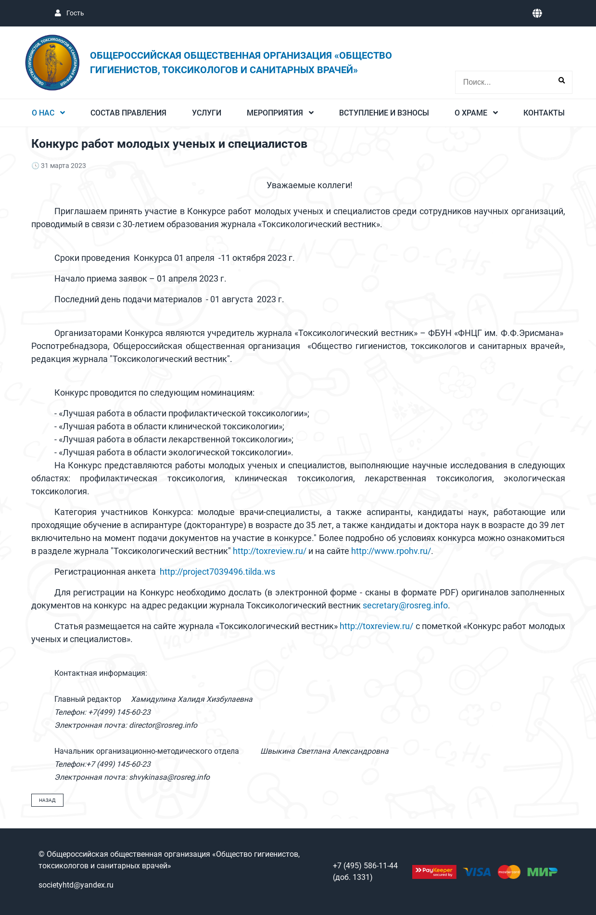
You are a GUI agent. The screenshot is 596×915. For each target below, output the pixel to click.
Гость (74, 13)
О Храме (472, 112)
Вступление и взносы (384, 112)
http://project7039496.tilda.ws (217, 572)
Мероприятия (276, 112)
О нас (44, 112)
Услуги (206, 112)
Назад (47, 800)
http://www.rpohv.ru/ (391, 551)
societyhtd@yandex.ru (76, 884)
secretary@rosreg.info (405, 605)
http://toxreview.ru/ (269, 551)
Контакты (544, 112)
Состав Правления (128, 112)
